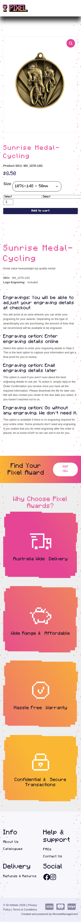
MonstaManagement (65, 914)
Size (7, 184)
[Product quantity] (8, 202)
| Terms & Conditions (24, 909)
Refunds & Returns (20, 876)
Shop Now (65, 469)
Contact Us (52, 856)
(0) (68, 8)
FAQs (47, 849)
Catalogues (13, 849)
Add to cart (40, 211)
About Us (11, 842)
